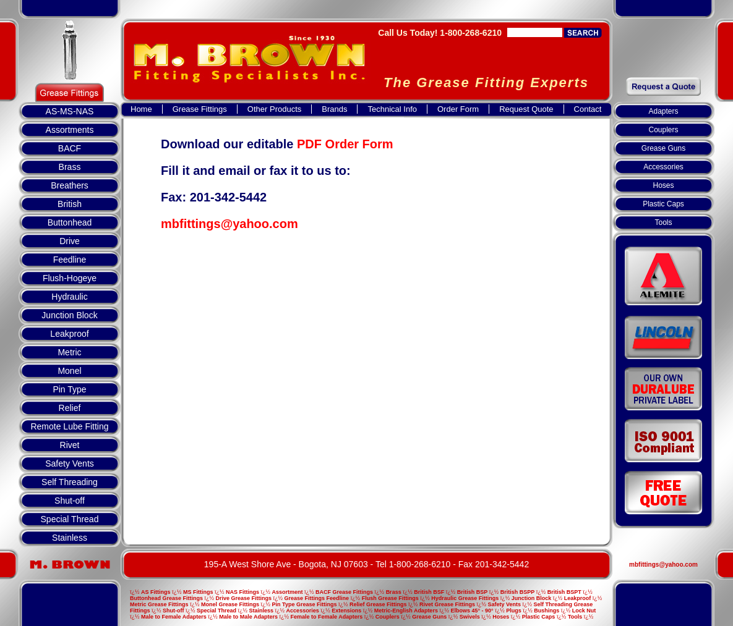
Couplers (663, 129)
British (70, 204)
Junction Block (69, 315)
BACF (69, 148)
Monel (69, 371)
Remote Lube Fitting (69, 426)
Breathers (69, 185)
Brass (70, 167)
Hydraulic (69, 297)
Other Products (274, 109)
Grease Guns (663, 148)
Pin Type (69, 389)
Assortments (70, 130)
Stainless (69, 538)
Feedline (70, 259)
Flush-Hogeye (69, 278)
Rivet (70, 445)
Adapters (663, 111)
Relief (70, 408)
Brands (334, 109)
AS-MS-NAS (70, 111)
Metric (69, 352)
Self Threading (69, 482)
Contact (588, 109)
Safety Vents (69, 463)
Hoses (663, 185)
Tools (663, 222)
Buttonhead (70, 222)
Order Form (458, 109)
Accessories (663, 167)
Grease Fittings (200, 109)
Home (141, 109)
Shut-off (69, 500)
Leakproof (69, 334)
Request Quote (526, 109)
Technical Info (392, 109)
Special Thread (70, 519)
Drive (69, 241)
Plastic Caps (663, 204)
